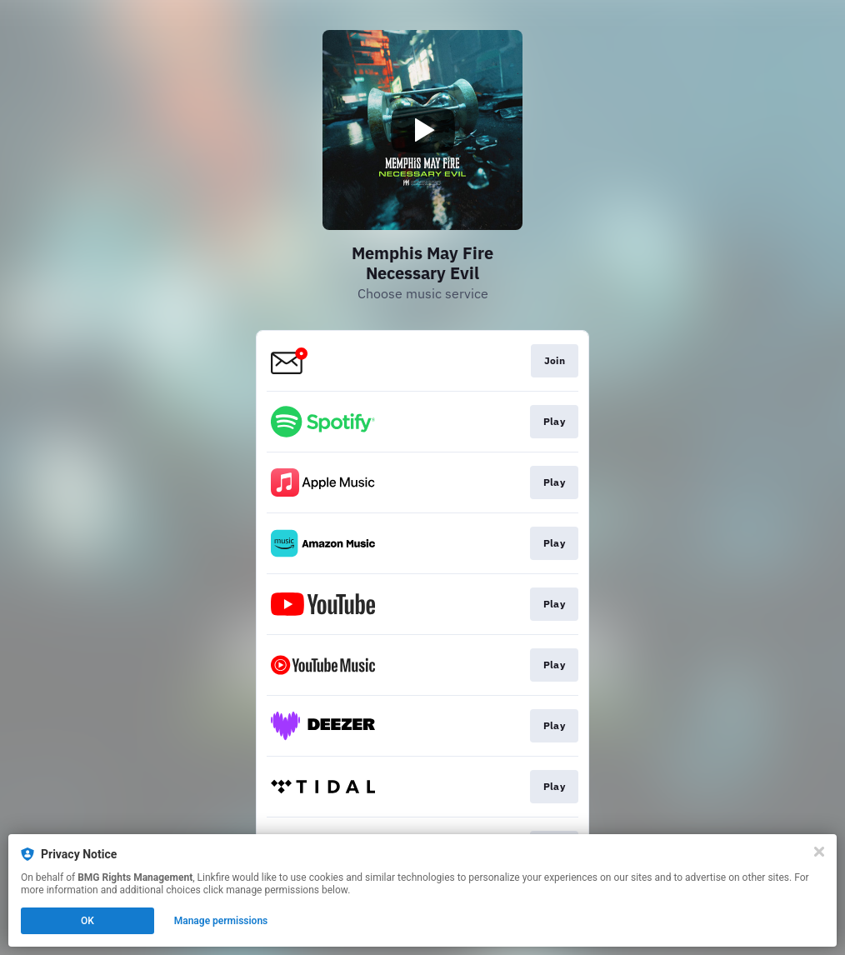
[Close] (819, 851)
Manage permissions (221, 921)
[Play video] (422, 130)
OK (87, 921)
